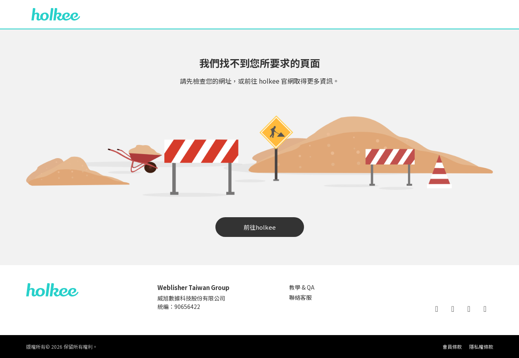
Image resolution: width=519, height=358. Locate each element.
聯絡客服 (300, 297)
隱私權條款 (481, 346)
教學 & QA (301, 287)
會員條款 (452, 346)
